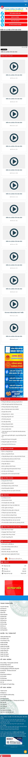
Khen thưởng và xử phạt (7, 426)
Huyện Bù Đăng (4, 642)
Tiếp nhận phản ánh (15, 13)
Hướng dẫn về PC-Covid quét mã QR (10, 473)
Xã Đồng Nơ (3, 610)
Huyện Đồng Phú (4, 650)
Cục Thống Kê (3, 706)
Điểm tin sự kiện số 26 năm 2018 (14, 146)
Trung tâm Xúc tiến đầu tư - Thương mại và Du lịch (12, 700)
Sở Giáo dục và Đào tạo (6, 680)
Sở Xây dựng (3, 678)
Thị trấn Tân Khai (4, 606)
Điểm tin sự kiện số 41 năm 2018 (14, 265)
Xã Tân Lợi (3, 626)
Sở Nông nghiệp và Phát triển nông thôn (9, 668)
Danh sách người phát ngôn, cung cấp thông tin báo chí (14, 436)
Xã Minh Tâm (3, 618)
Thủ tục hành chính (6, 429)
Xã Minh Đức (3, 616)
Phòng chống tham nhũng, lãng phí (10, 406)
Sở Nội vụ (2, 672)
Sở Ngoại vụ (3, 692)
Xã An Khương (3, 614)
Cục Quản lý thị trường (5, 710)
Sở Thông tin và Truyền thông (7, 684)
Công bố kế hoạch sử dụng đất (9, 439)
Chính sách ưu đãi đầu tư (8, 544)
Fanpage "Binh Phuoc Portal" (8, 532)
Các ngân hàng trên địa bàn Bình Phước (11, 468)
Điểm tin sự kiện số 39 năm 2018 (14, 241)
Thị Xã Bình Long (4, 638)
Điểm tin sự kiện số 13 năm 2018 (14, 193)
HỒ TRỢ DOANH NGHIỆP (15, 24)
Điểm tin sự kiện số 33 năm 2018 (14, 122)
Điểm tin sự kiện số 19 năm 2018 (14, 217)
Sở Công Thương (4, 698)
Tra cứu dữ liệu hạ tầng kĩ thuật (9, 515)
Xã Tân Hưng (3, 624)
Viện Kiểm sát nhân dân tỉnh (7, 712)
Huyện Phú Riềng (4, 656)
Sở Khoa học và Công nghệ (6, 666)
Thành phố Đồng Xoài (5, 636)
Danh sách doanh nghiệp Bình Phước (10, 554)
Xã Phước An (3, 620)
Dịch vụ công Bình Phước (8, 453)
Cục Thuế (2, 708)
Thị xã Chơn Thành (4, 648)
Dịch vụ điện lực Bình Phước (8, 466)
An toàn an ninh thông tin (8, 471)
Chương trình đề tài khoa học (9, 444)
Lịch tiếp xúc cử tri (6, 497)
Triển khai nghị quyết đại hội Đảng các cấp (12, 404)
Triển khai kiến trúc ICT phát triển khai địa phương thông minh (13, 432)
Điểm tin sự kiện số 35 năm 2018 (14, 288)
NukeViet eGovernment (14, 745)
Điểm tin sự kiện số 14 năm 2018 (14, 98)
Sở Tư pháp (3, 696)
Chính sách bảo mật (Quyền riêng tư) (18, 736)
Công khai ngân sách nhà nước (9, 441)
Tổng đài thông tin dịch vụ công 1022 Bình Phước (13, 456)
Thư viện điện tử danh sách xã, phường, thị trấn (13, 522)
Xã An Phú (2, 612)
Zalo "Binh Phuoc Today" (7, 529)
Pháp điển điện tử (6, 463)
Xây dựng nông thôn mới (7, 416)
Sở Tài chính (3, 676)
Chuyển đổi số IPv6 (6, 411)
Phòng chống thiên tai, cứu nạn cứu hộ (11, 520)
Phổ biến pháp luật (6, 419)
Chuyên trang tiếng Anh (7, 537)
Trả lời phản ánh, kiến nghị (8, 502)
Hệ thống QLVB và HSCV (8, 483)
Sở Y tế (2, 682)
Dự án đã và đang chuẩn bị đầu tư (10, 546)
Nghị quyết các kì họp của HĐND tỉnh (10, 505)
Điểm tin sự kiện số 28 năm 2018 (14, 336)
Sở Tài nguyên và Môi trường (7, 694)
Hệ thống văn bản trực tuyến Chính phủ (11, 490)
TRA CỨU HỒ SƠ (15, 20)
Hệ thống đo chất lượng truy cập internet (11, 517)
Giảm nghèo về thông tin (7, 507)
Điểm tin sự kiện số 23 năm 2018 (14, 75)
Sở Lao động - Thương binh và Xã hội (9, 662)
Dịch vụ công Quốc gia (7, 451)
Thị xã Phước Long (4, 640)
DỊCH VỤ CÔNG (15, 17)
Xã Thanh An (3, 608)
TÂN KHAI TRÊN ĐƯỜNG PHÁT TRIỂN (14, 312)
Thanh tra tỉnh (3, 690)
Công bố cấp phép (6, 549)
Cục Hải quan (3, 704)
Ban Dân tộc (3, 702)
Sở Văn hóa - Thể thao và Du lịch (8, 670)
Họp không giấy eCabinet (8, 488)
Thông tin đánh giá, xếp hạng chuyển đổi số (12, 401)
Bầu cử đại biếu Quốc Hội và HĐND (10, 409)
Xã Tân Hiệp (3, 622)
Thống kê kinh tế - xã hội (7, 414)
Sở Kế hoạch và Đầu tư (5, 674)
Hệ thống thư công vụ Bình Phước (10, 485)
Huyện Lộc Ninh (4, 652)
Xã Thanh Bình (3, 630)
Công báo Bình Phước (7, 480)
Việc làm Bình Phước (7, 500)
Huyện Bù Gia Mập (4, 646)
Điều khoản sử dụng (4, 736)
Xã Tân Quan (3, 628)
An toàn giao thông (6, 421)
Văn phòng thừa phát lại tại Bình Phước (11, 458)
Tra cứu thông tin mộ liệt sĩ (8, 461)
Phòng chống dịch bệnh (7, 424)
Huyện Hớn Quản (4, 654)
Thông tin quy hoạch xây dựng (9, 512)
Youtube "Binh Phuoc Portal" (8, 534)
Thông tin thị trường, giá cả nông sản (10, 510)
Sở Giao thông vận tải (5, 664)
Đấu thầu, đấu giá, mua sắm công (10, 551)
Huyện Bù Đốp (3, 644)
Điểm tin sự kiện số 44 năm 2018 (14, 170)
